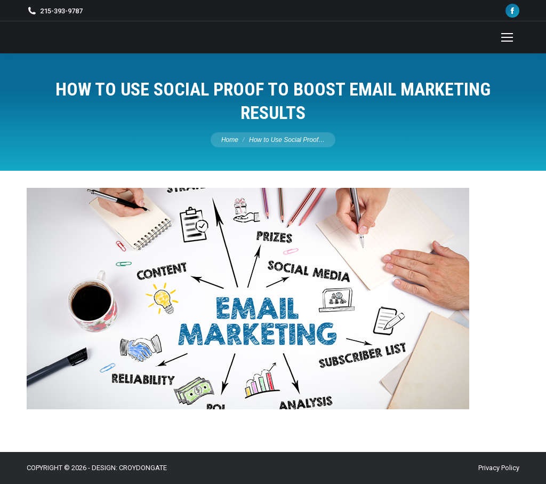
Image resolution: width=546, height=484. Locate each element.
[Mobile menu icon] (507, 37)
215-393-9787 (61, 11)
